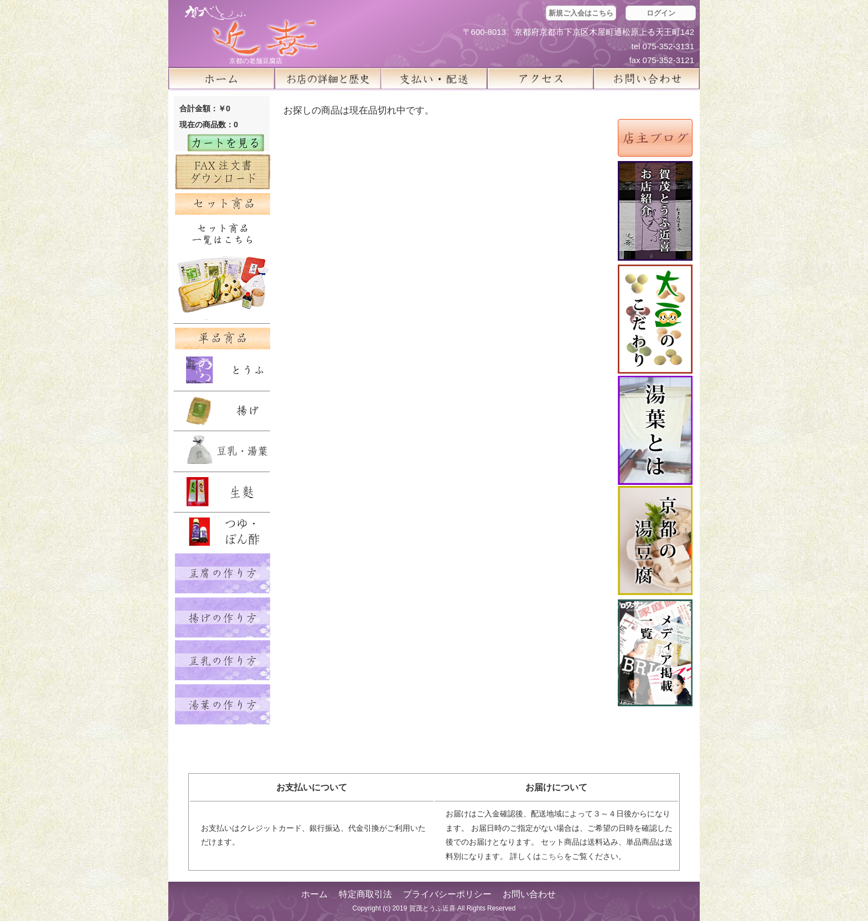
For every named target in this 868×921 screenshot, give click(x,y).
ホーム (221, 78)
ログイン (661, 13)
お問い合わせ (529, 894)
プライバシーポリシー (447, 894)
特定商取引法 (365, 894)
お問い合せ (646, 78)
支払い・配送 (434, 78)
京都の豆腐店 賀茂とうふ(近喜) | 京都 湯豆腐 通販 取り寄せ (251, 31)
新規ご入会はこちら (581, 13)
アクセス (540, 78)
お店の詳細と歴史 (328, 78)
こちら (552, 856)
